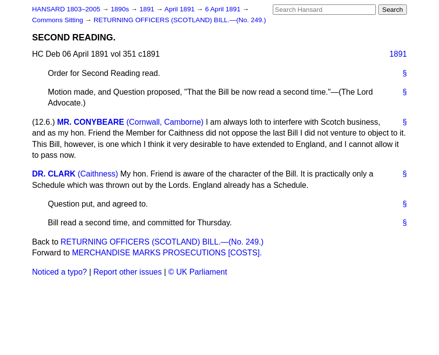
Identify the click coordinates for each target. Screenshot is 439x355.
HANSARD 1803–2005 (66, 9)
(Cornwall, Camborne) (165, 122)
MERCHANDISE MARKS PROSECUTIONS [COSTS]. (167, 252)
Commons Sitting (58, 20)
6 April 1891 (224, 9)
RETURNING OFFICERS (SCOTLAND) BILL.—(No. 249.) (180, 20)
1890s (120, 9)
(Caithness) (97, 174)
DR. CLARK (53, 174)
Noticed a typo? (59, 272)
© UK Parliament (197, 272)
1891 (148, 9)
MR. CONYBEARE (90, 122)
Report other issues (127, 272)
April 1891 (180, 9)
